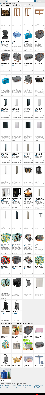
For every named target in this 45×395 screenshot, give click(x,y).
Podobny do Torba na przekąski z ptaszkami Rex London (5, 253)
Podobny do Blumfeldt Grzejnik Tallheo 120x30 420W (5, 163)
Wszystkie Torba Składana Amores (5, 320)
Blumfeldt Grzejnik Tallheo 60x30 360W (27, 109)
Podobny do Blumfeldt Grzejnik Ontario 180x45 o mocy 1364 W (5, 230)
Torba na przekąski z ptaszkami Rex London (5, 244)
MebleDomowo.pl (4, 1)
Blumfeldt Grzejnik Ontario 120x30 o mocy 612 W (39, 199)
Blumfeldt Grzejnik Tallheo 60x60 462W (4, 131)
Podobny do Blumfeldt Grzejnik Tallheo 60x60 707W (28, 140)
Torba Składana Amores (5, 311)
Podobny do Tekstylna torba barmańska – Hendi (39, 95)
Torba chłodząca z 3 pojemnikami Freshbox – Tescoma (28, 244)
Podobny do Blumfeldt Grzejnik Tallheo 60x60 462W (5, 140)
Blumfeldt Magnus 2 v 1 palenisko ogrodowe (28, 199)
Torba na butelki (4, 379)
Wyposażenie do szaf (4, 336)
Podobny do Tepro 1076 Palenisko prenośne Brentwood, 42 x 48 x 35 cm (5, 50)
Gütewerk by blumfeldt (39, 365)
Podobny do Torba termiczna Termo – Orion (39, 50)
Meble (1, 3)
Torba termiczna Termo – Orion (39, 41)
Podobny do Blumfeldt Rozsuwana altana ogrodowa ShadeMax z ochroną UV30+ (39, 231)
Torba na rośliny (15, 336)
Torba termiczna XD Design (5, 387)
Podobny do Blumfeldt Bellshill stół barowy (5, 208)
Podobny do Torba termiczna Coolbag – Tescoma (28, 50)
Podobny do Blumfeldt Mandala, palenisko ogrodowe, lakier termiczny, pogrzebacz (39, 186)
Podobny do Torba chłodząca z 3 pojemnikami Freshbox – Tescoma (27, 253)
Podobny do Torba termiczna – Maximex (15, 50)
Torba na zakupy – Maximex (27, 289)
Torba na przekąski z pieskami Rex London (16, 244)
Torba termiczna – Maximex (15, 41)
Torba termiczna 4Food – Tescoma (28, 64)
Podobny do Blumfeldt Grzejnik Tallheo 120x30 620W (39, 163)
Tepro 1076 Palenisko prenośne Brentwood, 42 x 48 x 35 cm (5, 41)
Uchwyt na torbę (15, 311)
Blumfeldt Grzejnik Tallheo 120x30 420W (4, 154)
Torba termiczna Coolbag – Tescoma (27, 41)
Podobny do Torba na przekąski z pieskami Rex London (16, 253)
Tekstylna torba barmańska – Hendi (38, 86)
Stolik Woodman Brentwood (15, 18)
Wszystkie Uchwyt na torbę (15, 320)
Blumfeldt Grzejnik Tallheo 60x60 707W (27, 131)
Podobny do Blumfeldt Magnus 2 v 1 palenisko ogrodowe (28, 208)
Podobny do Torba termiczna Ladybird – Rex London (5, 275)
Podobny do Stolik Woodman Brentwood (15, 27)
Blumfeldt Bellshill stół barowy (5, 199)
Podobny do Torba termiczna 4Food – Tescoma (28, 72)
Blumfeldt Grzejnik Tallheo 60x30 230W (4, 109)
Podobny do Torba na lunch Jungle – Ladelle (39, 253)
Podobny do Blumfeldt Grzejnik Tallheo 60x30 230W (5, 117)
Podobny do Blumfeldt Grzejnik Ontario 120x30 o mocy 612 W (39, 208)
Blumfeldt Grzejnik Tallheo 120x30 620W (38, 154)
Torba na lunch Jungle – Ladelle (39, 244)
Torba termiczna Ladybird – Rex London (5, 267)
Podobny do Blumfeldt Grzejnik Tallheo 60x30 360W (28, 117)
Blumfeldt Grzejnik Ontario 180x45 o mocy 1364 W (5, 222)
